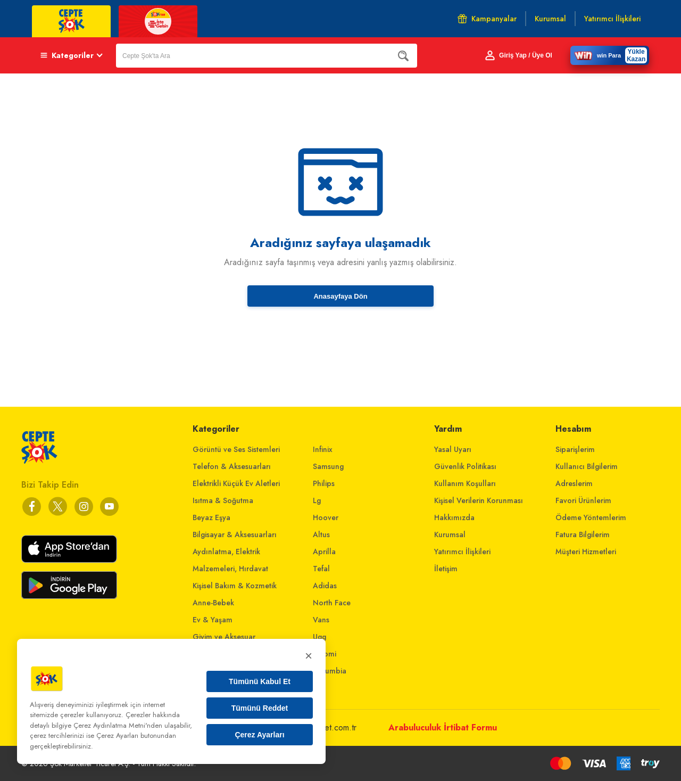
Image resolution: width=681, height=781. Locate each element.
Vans (321, 619)
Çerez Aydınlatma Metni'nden (117, 725)
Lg (317, 500)
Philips (324, 483)
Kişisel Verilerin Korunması (478, 500)
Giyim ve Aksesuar (224, 636)
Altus (321, 534)
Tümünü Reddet (259, 708)
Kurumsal (450, 534)
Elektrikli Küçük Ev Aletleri (236, 483)
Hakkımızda (454, 517)
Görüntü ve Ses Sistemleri (236, 449)
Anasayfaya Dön (340, 296)
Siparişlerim (575, 449)
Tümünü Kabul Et (259, 681)
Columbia (329, 670)
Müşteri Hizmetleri (585, 551)
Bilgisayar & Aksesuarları (235, 534)
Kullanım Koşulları (465, 483)
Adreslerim (574, 483)
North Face (332, 602)
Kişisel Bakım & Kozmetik (235, 585)
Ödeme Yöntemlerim (590, 517)
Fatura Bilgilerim (582, 534)
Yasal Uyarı (452, 449)
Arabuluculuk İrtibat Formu (442, 727)
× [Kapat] (308, 655)
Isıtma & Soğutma (223, 500)
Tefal (321, 568)
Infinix (323, 449)
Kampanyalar (487, 18)
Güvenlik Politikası (465, 466)
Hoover (325, 517)
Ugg (319, 636)
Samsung (328, 466)
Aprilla (324, 551)
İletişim (446, 568)
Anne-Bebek (213, 602)
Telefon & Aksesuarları (232, 466)
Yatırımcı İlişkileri (462, 551)
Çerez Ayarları (259, 734)
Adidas (325, 585)
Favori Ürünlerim (583, 500)
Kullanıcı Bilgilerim (586, 466)
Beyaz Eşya (211, 517)
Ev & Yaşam (212, 619)
